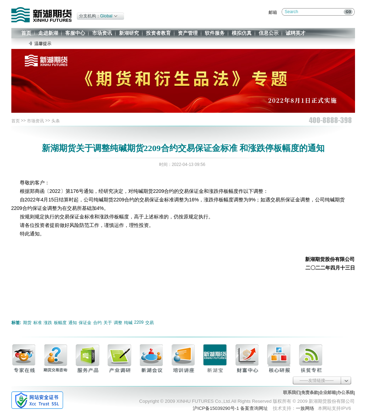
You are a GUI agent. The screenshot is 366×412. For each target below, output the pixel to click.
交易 (149, 322)
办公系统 (345, 392)
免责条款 (309, 392)
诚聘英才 (295, 33)
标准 (37, 322)
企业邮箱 (327, 392)
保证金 (85, 322)
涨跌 (48, 322)
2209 (139, 322)
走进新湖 (48, 33)
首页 (26, 33)
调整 (118, 322)
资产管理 (188, 33)
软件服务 (215, 33)
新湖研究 (129, 33)
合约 (97, 322)
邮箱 (273, 12)
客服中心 (75, 33)
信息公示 (268, 33)
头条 (55, 120)
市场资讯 (102, 33)
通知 (72, 322)
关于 (107, 322)
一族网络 (305, 408)
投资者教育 (158, 33)
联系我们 (291, 392)
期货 (27, 322)
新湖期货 (41, 14)
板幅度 (60, 322)
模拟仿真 (242, 33)
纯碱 (128, 322)
